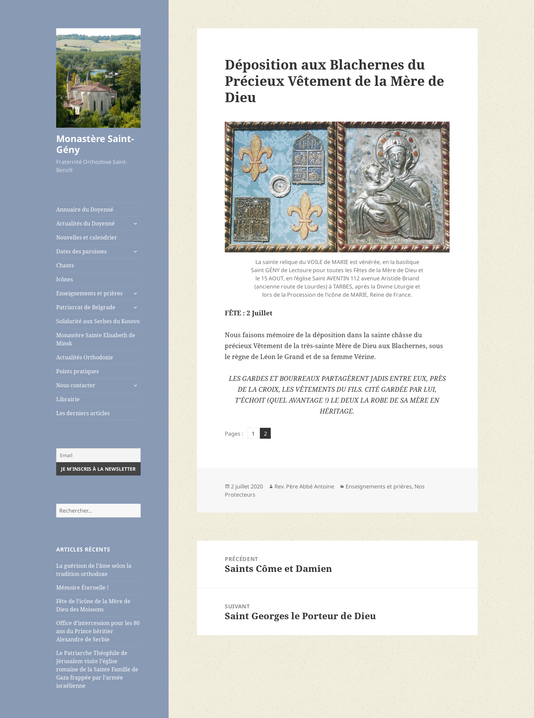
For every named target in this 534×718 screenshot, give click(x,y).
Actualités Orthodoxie (84, 357)
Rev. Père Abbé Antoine (304, 486)
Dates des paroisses (81, 251)
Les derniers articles (83, 413)
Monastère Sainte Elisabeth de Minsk (95, 339)
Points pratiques (77, 371)
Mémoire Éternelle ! (82, 587)
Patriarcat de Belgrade (85, 307)
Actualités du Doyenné (85, 223)
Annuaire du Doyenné (84, 209)
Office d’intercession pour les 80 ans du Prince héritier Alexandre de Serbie (98, 631)
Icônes (64, 279)
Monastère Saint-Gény (95, 144)
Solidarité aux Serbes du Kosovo (98, 321)
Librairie (68, 399)
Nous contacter (75, 385)
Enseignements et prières (89, 293)
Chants (65, 265)
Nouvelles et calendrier (86, 237)
